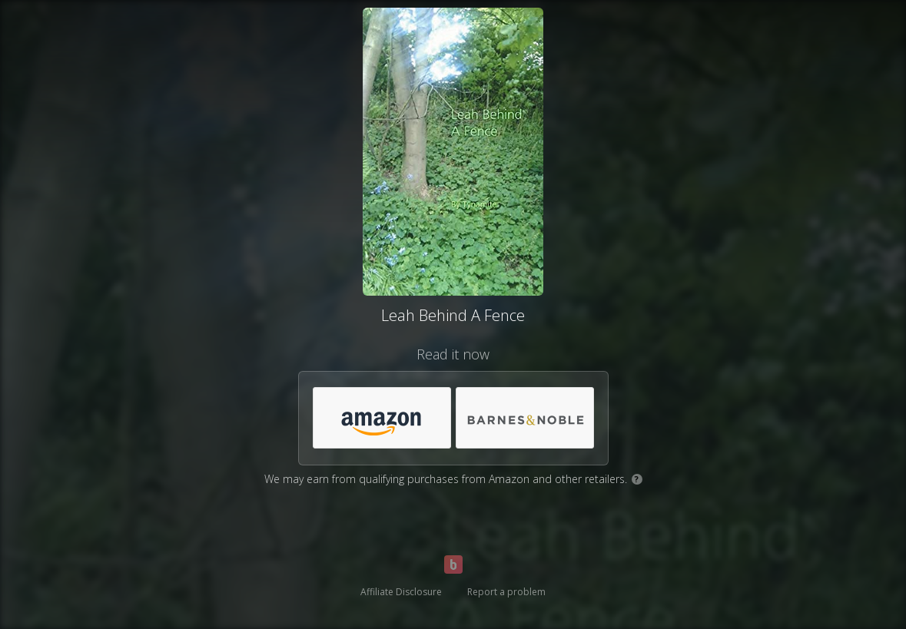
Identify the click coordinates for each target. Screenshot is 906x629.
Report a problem (506, 591)
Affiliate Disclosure (401, 591)
